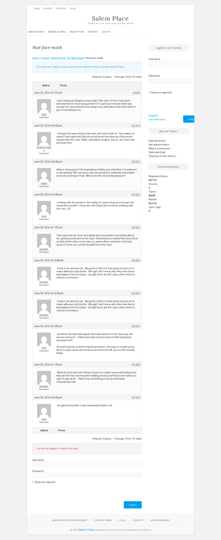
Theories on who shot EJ (162, 156)
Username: (38, 460)
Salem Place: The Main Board (67, 58)
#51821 (135, 194)
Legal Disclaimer (159, 520)
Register (61, 8)
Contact (48, 8)
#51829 (135, 260)
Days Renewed (157, 141)
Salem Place (110, 18)
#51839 (135, 397)
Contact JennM (103, 520)
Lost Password (157, 119)
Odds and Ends (157, 152)
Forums (45, 58)
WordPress (145, 530)
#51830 (135, 293)
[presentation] (58, 491)
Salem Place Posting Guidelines (69, 520)
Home (37, 8)
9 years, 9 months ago (103, 67)
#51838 (135, 364)
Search (98, 32)
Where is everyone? (160, 148)
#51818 (135, 125)
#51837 (135, 326)
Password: (38, 471)
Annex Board (62, 32)
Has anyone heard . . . (160, 144)
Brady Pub (82, 32)
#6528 (136, 92)
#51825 (135, 227)
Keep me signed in (45, 482)
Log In (72, 8)
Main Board (42, 32)
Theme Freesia (117, 530)
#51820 (135, 161)
